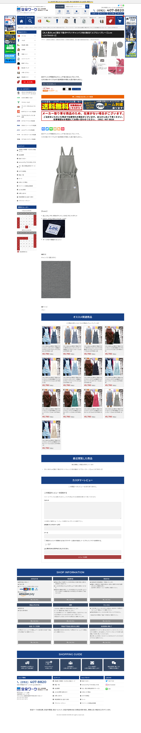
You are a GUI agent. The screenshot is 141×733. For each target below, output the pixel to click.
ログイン (28, 13)
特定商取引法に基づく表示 (26, 197)
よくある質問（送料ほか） (61, 707)
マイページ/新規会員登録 (26, 186)
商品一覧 (21, 175)
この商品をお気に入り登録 (83, 112)
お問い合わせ (120, 13)
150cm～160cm (29, 27)
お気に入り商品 (23, 182)
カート (20, 178)
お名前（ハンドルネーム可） (52, 540)
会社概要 (21, 155)
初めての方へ (103, 13)
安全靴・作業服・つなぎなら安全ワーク (27, 150)
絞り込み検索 (59, 6)
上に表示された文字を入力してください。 (56, 564)
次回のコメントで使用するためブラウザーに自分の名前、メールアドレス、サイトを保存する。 (74, 556)
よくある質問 (111, 13)
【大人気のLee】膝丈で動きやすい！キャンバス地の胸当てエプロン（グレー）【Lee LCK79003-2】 (73, 485)
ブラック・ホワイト (70, 27)
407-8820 (109, 10)
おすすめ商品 (22, 171)
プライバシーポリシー (24, 200)
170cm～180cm (47, 27)
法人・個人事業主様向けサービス (27, 166)
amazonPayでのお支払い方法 (27, 162)
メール (46, 548)
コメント (46, 516)
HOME (21, 27)
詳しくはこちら (34, 615)
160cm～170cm (38, 27)
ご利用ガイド (94, 13)
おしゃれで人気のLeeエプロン (58, 27)
